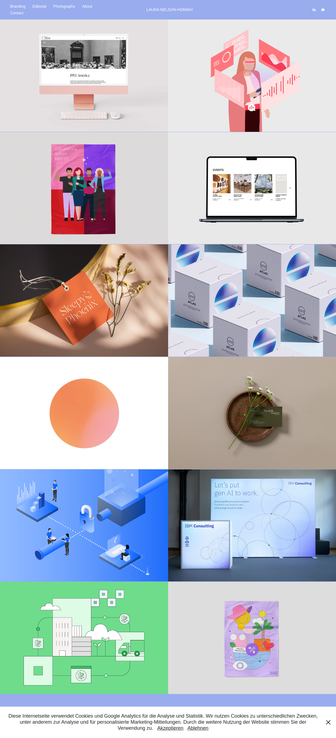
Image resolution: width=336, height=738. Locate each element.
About (87, 6)
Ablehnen (198, 728)
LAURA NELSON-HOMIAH (169, 9)
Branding (18, 6)
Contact (16, 13)
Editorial (39, 6)
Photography (64, 6)
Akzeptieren (170, 728)
